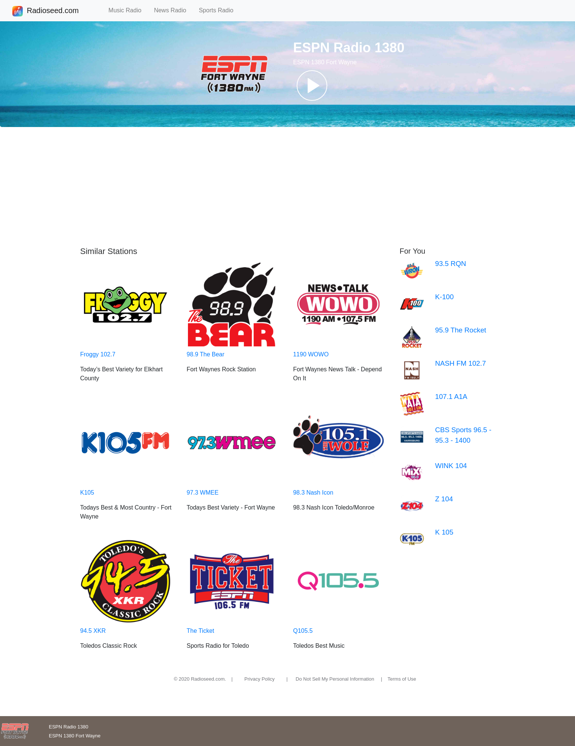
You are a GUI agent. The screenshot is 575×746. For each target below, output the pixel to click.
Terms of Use (401, 679)
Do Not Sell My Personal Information (335, 679)
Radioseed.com (52, 11)
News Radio (173, 10)
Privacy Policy (259, 679)
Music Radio (128, 10)
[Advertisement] (288, 186)
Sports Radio (219, 10)
